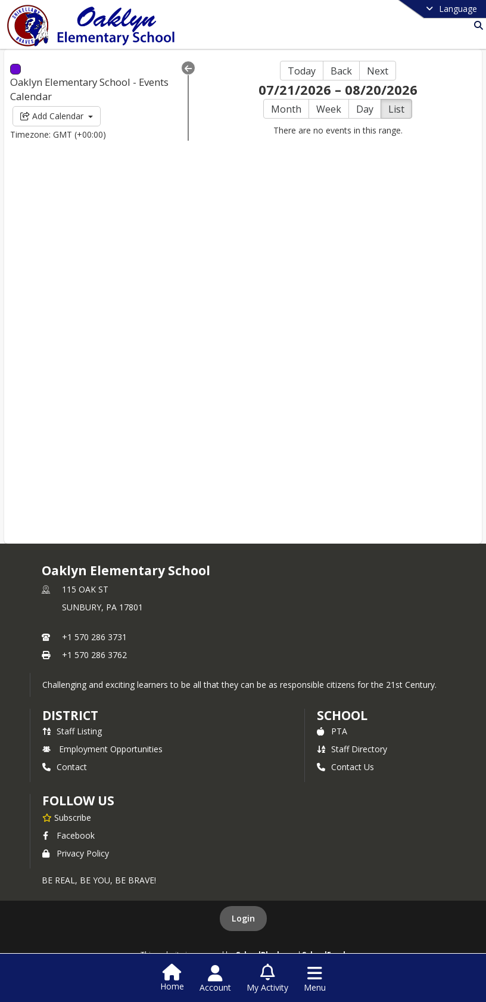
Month (286, 109)
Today (302, 70)
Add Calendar (56, 116)
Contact (64, 767)
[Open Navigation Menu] (315, 979)
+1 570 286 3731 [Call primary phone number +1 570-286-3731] (94, 637)
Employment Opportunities (102, 749)
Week (328, 109)
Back (341, 70)
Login (243, 918)
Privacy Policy (75, 853)
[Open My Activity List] (267, 979)
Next (377, 70)
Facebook (68, 835)
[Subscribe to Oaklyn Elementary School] (66, 817)
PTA (332, 731)
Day (364, 109)
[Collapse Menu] (188, 68)
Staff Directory (352, 749)
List (396, 109)
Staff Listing (72, 731)
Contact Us (345, 767)
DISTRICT (70, 715)
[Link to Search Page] (476, 25)
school (342, 715)
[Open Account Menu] (215, 979)
